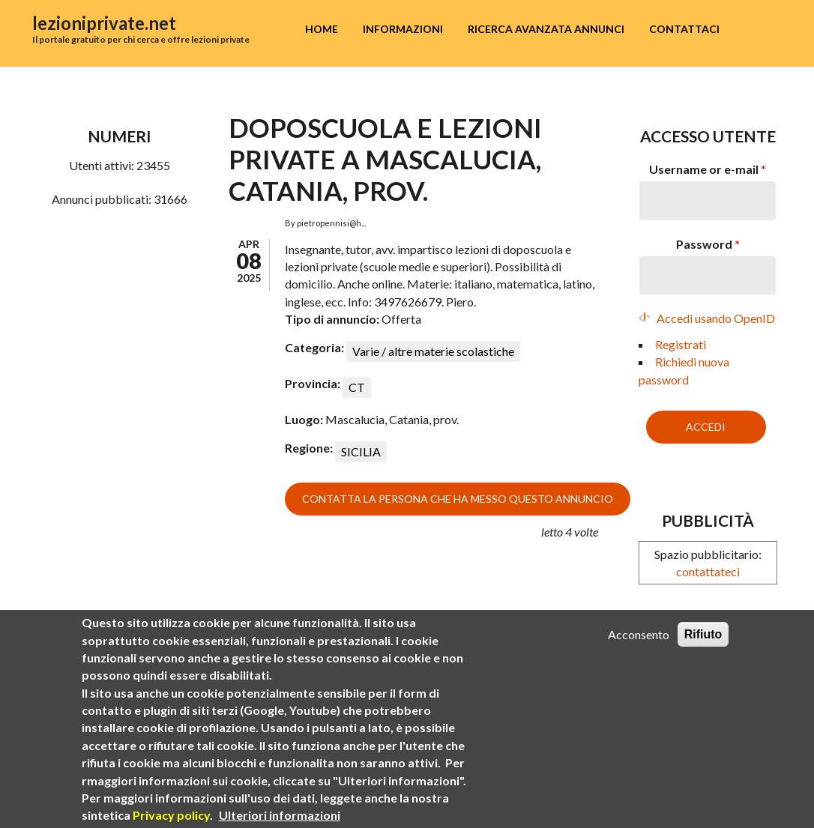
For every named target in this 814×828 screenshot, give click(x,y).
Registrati (680, 344)
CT (357, 387)
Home (321, 28)
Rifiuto (703, 635)
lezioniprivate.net (104, 23)
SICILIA (361, 451)
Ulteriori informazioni (279, 816)
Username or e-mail (707, 169)
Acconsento (638, 636)
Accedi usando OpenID (716, 318)
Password (708, 244)
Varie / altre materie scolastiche (433, 351)
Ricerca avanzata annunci (546, 28)
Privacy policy (171, 816)
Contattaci (684, 28)
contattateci (708, 571)
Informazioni (403, 28)
